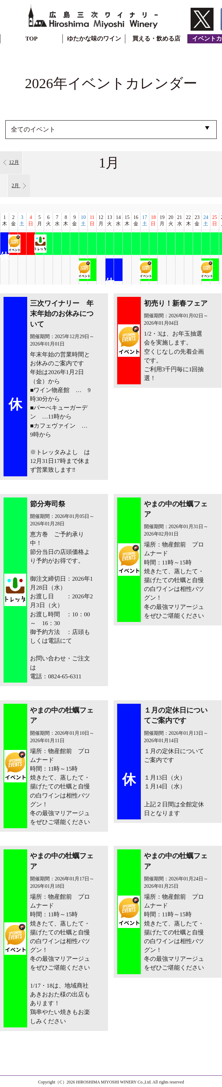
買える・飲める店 (156, 38)
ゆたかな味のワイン (94, 38)
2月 (19, 185)
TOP (31, 38)
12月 (11, 162)
